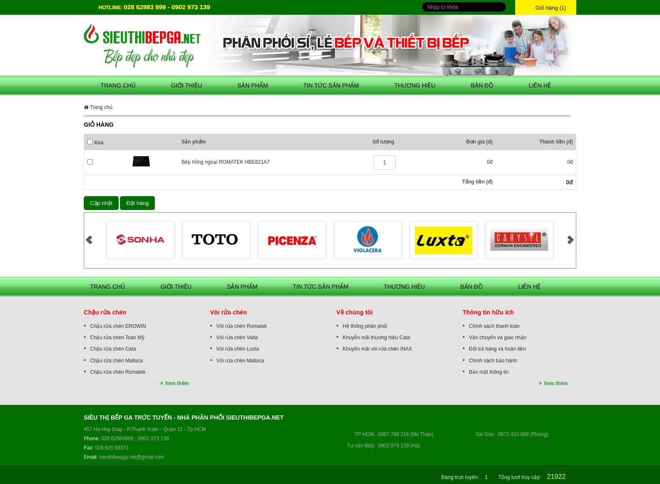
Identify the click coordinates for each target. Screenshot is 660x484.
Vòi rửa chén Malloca (240, 361)
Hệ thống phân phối (365, 326)
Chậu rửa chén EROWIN (118, 326)
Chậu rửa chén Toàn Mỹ (117, 337)
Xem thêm (177, 383)
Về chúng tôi (354, 312)
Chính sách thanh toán (494, 326)
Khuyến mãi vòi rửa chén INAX (377, 349)
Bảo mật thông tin (489, 372)
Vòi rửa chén (228, 312)
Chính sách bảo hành (493, 361)
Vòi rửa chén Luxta (237, 349)
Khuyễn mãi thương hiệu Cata (376, 337)
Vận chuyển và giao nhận (497, 337)
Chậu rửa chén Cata (113, 349)
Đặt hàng (137, 203)
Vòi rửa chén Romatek (241, 326)
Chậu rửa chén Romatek (118, 372)
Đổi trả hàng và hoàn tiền (497, 349)
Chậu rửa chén (105, 312)
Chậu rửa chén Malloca (116, 361)
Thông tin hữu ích (488, 312)
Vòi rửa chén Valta (237, 337)
